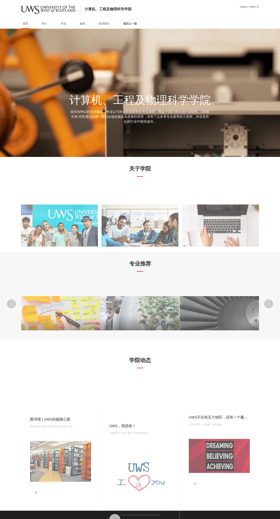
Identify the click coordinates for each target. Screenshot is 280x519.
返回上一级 (130, 23)
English (244, 6)
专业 (63, 23)
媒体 (82, 23)
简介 (44, 23)
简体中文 (254, 6)
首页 (25, 25)
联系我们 (104, 23)
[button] (11, 303)
